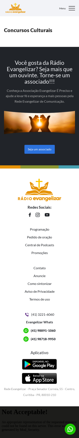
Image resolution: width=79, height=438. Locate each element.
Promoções (39, 253)
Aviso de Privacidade (40, 291)
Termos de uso (39, 299)
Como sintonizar (40, 284)
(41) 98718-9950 (43, 339)
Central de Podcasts (39, 245)
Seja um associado (39, 149)
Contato (39, 268)
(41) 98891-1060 (43, 330)
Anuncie (39, 276)
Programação (39, 229)
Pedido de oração (39, 237)
